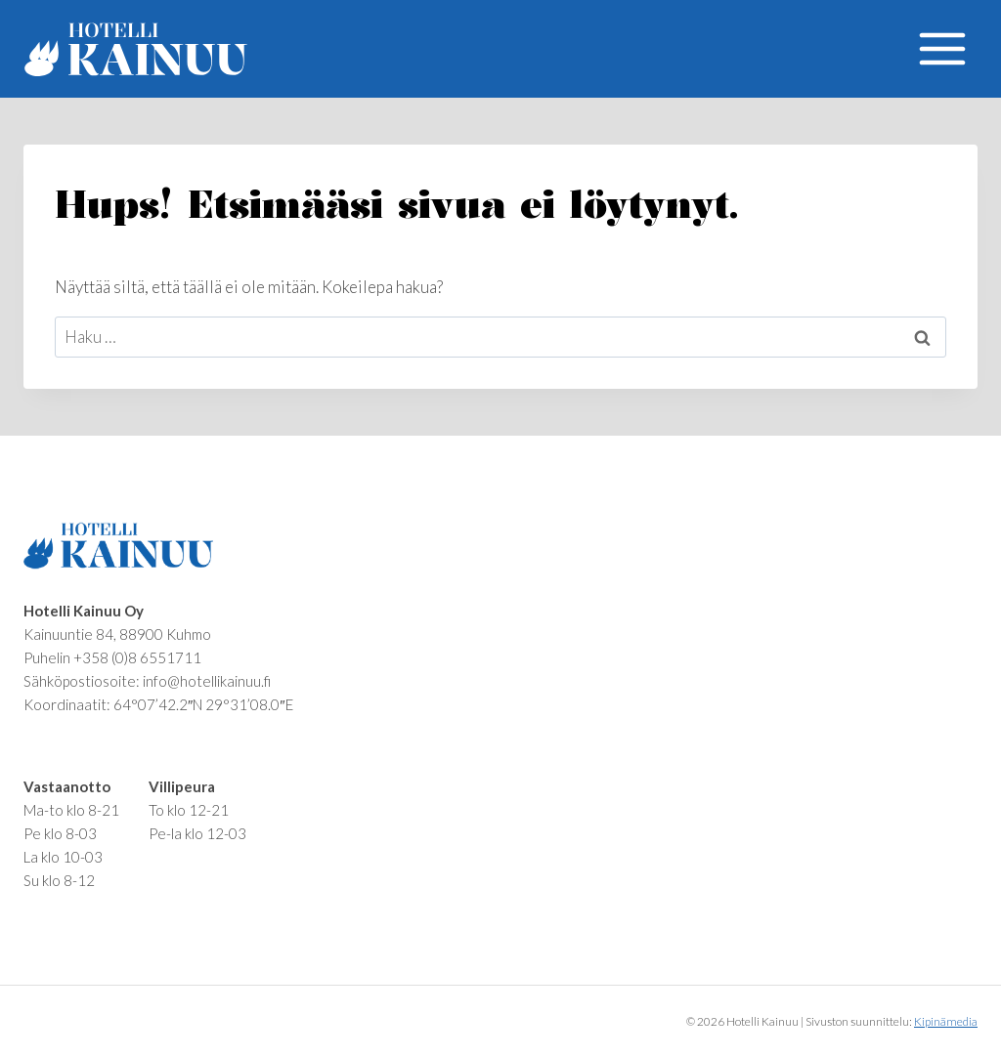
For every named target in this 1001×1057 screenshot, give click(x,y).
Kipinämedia (946, 1021)
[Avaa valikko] (942, 48)
